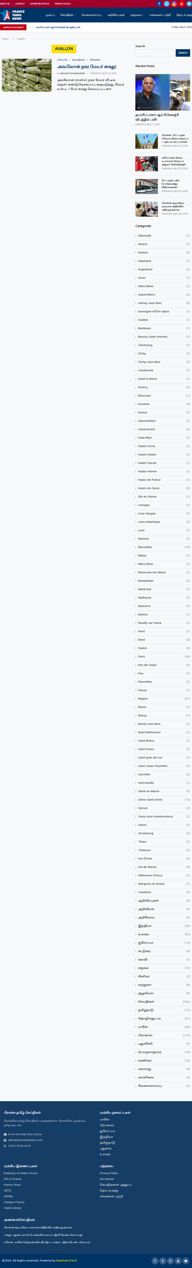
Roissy (164, 716)
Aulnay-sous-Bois (164, 303)
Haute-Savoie (164, 463)
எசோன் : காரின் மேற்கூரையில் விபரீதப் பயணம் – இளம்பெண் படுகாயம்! (47, 1242)
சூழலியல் (164, 993)
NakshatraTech (66, 1261)
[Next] (33, 27)
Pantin (164, 648)
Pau (164, 674)
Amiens (164, 253)
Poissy (164, 690)
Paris (164, 657)
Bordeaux (164, 329)
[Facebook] (159, 4)
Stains (164, 825)
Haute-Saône (164, 455)
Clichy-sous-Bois (164, 362)
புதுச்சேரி (164, 1044)
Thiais (164, 842)
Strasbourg (164, 834)
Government (164, 430)
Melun (164, 556)
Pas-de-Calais (164, 665)
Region (164, 699)
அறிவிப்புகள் (116, 15)
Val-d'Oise (164, 859)
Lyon (164, 531)
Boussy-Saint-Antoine (164, 337)
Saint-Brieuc (164, 741)
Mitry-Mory (164, 564)
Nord (164, 632)
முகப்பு (50, 15)
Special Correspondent (72, 73)
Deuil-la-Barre (164, 379)
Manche (164, 539)
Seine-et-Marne (164, 791)
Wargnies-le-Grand (164, 884)
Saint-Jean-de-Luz (164, 758)
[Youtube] (181, 4)
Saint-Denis (164, 749)
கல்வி (164, 960)
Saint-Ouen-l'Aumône (164, 766)
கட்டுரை (164, 951)
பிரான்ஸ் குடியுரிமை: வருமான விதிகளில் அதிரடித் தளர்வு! (173, 206)
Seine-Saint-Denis (164, 800)
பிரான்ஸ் (164, 1036)
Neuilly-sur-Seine (164, 623)
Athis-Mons (164, 286)
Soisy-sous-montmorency (164, 817)
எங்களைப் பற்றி (160, 15)
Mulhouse (164, 598)
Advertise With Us (39, 4)
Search (140, 46)
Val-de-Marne (164, 867)
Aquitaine (164, 261)
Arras (164, 278)
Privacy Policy (63, 4)
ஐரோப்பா (164, 943)
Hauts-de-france (164, 480)
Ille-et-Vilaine (164, 497)
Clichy (164, 354)
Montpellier (164, 581)
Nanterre (164, 606)
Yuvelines (164, 892)
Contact (20, 4)
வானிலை (164, 1078)
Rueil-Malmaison (164, 733)
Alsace (164, 244)
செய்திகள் (66, 15)
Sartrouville (164, 783)
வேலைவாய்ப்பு (91, 15)
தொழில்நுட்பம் (164, 1019)
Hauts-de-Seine (164, 488)
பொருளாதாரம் (164, 1052)
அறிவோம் (164, 918)
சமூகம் (164, 968)
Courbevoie (164, 371)
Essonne (164, 404)
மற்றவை (136, 15)
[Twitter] (167, 4)
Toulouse (164, 850)
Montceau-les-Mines (164, 573)
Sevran (164, 808)
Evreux (164, 413)
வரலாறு (164, 1069)
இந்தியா (164, 926)
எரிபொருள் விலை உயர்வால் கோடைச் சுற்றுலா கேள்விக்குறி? (174, 161)
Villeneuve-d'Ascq (164, 876)
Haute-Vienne (164, 472)
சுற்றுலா (164, 985)
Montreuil (164, 589)
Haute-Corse (164, 446)
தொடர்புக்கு (184, 15)
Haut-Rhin (164, 438)
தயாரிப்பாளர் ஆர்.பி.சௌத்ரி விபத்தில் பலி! (58, 27)
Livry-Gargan (164, 514)
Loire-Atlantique (164, 522)
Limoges (164, 505)
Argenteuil (164, 270)
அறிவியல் (164, 909)
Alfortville (164, 236)
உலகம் (164, 935)
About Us (5, 4)
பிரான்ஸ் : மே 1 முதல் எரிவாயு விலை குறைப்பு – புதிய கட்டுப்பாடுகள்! (175, 138)
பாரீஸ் (164, 1027)
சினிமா (164, 977)
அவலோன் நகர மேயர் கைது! (86, 67)
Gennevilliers (164, 421)
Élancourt (164, 396)
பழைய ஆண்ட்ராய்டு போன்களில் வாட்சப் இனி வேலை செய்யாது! (43, 1235)
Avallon (164, 320)
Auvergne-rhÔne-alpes (164, 312)
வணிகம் (164, 1061)
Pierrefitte (164, 682)
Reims (164, 707)
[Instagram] (174, 4)
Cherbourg (164, 345)
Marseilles (164, 547)
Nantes (164, 615)
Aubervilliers (164, 295)
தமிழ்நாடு (164, 1010)
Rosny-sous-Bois (164, 724)
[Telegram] (189, 4)
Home (5, 39)
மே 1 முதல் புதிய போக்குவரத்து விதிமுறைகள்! (171, 184)
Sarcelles (164, 775)
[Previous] (29, 27)
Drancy (164, 387)
